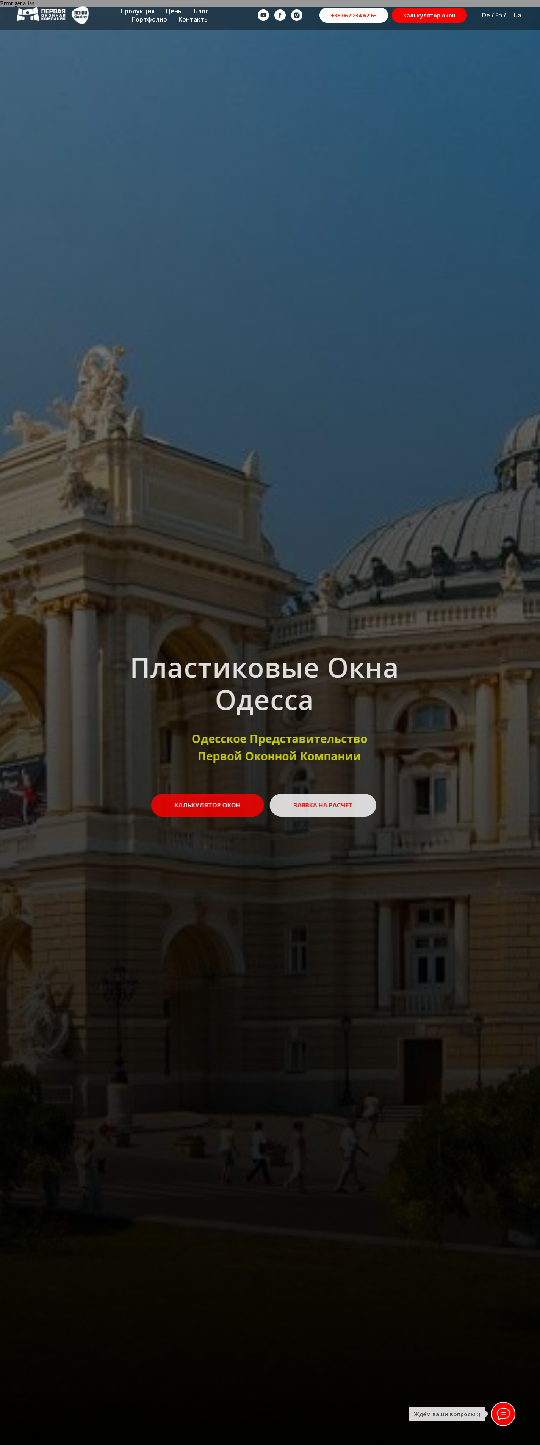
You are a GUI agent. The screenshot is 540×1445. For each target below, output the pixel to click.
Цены (174, 11)
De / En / (494, 15)
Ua (517, 15)
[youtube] (263, 15)
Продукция (138, 11)
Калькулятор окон (429, 15)
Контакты (193, 19)
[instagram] (296, 15)
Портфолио (149, 19)
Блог (201, 11)
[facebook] (280, 15)
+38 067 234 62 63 (354, 15)
